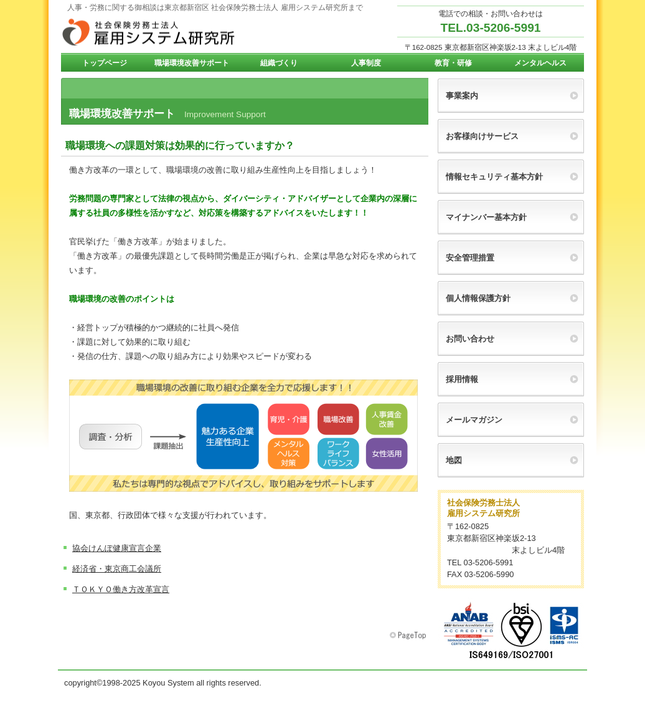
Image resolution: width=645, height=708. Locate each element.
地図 (454, 460)
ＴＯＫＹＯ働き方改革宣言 (120, 589)
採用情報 (462, 379)
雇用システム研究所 (185, 31)
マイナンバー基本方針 (486, 217)
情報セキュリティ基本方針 (494, 176)
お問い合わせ (470, 338)
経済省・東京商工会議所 (116, 568)
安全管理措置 (470, 257)
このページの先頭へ (409, 635)
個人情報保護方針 (478, 298)
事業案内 (462, 95)
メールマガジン (474, 419)
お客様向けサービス (482, 136)
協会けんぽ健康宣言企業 (116, 548)
